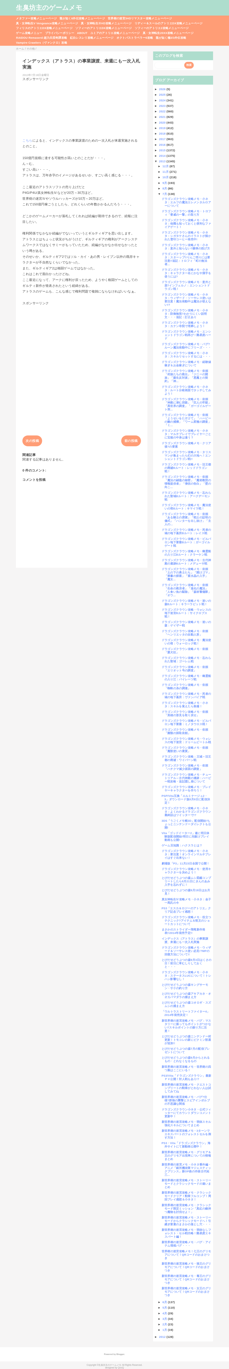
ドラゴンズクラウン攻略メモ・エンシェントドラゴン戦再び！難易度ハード (186, 335)
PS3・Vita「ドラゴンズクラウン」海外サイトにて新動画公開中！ (186, 1144)
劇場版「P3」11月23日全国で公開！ (186, 863)
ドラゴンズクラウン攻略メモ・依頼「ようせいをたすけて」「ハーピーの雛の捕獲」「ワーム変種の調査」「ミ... (186, 420)
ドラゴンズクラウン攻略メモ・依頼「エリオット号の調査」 (185, 668)
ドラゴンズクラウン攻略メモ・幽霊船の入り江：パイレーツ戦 (186, 677)
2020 (162, 122)
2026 (162, 89)
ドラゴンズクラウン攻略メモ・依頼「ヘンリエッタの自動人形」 (185, 632)
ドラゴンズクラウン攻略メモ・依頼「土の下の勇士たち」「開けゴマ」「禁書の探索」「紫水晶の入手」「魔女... (186, 574)
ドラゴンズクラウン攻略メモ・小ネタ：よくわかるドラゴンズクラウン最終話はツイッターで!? (186, 812)
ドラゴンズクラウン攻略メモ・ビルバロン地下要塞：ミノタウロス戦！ (186, 722)
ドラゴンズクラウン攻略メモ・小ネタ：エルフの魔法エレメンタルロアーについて (186, 202)
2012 (162, 1336)
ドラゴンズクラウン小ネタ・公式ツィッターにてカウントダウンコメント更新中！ (186, 1113)
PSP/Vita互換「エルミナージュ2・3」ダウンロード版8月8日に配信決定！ (186, 799)
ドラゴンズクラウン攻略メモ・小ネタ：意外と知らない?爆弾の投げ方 (186, 246)
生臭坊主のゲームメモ (49, 7)
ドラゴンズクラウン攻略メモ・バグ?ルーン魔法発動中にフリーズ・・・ (186, 345)
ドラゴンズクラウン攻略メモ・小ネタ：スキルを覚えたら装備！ (185, 704)
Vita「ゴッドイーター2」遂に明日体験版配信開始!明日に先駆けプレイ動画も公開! (185, 836)
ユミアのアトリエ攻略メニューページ (115, 33)
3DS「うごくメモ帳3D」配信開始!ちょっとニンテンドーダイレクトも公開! (186, 824)
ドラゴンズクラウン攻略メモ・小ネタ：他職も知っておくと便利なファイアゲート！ (186, 223)
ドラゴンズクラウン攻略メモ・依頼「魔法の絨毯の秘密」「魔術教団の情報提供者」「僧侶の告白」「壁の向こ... (186, 482)
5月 (165, 1307)
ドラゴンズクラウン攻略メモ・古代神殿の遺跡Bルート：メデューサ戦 (186, 561)
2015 (162, 150)
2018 (162, 133)
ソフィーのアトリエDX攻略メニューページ (103, 28)
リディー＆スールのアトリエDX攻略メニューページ (169, 23)
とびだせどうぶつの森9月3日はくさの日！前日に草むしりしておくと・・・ (187, 963)
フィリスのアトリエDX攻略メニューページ (44, 28)
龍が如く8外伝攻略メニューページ (82, 18)
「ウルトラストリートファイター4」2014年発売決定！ (186, 1013)
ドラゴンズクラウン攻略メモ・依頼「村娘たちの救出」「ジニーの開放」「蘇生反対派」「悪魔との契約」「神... (185, 376)
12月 (165, 166)
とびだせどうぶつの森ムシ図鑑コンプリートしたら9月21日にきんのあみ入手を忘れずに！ (186, 881)
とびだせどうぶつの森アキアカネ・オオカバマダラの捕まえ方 (186, 995)
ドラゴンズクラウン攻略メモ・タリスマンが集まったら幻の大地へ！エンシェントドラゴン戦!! (186, 455)
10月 (165, 177)
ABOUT (82, 33)
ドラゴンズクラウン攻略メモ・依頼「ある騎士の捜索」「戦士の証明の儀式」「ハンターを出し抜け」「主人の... (186, 519)
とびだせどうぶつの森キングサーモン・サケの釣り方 (185, 986)
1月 (165, 1329)
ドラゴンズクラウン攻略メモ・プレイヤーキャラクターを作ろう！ (186, 788)
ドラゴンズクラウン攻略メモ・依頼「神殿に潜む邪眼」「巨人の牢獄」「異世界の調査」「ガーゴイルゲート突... (186, 404)
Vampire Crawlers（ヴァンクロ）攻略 (41, 42)
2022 (162, 111)
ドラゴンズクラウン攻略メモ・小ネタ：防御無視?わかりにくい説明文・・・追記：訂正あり (185, 314)
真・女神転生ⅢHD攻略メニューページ (106, 23)
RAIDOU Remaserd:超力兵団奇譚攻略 (41, 37)
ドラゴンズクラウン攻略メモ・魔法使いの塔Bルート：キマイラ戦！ (186, 506)
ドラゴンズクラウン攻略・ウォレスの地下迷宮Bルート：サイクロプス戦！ (186, 613)
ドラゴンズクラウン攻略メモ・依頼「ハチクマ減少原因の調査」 (185, 767)
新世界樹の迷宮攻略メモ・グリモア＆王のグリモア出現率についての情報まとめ (186, 1156)
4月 (165, 1313)
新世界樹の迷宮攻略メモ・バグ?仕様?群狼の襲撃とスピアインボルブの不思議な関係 (186, 1100)
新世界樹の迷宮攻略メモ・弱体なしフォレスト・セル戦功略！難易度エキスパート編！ (186, 1233)
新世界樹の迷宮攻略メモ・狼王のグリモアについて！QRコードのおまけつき (186, 1267)
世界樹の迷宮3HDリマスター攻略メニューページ (140, 18)
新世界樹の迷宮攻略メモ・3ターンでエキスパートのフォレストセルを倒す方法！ (186, 1134)
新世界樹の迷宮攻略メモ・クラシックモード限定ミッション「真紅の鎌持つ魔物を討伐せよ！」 (186, 1208)
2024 (162, 100)
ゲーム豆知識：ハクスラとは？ (182, 845)
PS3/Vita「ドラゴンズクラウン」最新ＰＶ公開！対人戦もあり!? (186, 1077)
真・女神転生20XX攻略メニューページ (168, 33)
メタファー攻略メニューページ (36, 18)
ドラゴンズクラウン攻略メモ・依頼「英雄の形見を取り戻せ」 (185, 713)
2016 (162, 144)
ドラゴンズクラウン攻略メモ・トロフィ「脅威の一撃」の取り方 (186, 213)
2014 (162, 155)
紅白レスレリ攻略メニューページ (92, 37)
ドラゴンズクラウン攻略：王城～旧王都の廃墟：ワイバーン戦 (186, 758)
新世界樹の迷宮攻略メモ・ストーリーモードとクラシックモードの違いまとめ (186, 1184)
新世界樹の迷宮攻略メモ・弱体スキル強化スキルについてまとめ (186, 1123)
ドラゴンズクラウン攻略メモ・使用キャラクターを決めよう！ (186, 870)
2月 (165, 1324)
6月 (165, 1302)
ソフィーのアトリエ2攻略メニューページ (162, 28)
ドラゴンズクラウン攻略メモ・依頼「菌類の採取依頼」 (185, 731)
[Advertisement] (81, 108)
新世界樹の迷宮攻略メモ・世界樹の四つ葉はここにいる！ (186, 1068)
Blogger (120, 1354)
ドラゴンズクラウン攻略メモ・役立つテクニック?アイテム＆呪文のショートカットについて (186, 921)
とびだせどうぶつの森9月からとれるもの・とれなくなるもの (186, 1059)
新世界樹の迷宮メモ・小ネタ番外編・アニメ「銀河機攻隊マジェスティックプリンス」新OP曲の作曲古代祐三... (186, 1169)
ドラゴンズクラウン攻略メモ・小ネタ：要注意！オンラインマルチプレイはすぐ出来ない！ (186, 854)
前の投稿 (131, 441)
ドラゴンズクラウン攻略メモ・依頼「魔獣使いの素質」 (185, 749)
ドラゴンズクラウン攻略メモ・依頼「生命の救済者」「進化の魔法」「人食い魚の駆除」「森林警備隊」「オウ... (186, 590)
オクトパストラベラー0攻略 (134, 37)
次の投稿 (32, 441)
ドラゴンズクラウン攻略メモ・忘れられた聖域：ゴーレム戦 (186, 659)
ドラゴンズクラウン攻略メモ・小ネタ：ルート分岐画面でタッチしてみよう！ (186, 390)
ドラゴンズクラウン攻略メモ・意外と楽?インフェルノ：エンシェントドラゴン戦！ (186, 285)
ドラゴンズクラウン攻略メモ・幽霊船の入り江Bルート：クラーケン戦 (186, 553)
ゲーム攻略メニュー (29, 33)
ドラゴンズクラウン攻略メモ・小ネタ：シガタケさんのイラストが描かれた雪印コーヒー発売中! (186, 236)
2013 (162, 161)
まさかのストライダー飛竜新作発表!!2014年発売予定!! (183, 931)
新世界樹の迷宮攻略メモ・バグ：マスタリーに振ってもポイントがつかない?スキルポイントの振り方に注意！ (186, 1025)
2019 (162, 128)
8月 (165, 188)
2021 (162, 116)
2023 (162, 105)
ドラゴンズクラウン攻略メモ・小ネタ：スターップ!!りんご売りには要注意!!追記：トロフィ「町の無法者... (186, 259)
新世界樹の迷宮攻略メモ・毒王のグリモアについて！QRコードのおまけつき (186, 1279)
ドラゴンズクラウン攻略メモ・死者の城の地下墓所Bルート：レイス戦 (186, 531)
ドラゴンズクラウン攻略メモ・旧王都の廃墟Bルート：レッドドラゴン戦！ (186, 468)
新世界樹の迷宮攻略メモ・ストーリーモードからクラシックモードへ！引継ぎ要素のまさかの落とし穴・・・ (186, 1221)
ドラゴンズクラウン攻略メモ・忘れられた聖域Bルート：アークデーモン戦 (186, 496)
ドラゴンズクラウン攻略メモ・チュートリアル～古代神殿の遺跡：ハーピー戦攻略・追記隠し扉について (186, 778)
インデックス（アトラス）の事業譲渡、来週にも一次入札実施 (185, 940)
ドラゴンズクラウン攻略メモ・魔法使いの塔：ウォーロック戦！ (186, 641)
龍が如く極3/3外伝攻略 (171, 37)
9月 (165, 183)
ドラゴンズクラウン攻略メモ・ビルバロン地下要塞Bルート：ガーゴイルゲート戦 (186, 542)
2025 (162, 94)
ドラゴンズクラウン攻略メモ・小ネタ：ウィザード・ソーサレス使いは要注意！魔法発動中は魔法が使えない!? (186, 299)
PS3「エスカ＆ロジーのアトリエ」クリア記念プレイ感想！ (186, 910)
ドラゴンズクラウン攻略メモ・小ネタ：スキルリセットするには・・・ (186, 354)
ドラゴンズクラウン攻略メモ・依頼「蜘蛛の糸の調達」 (185, 686)
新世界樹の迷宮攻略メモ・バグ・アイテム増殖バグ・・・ (186, 1243)
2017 (162, 139)
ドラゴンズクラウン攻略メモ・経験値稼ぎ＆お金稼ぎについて (186, 363)
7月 (165, 194)
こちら (27, 140)
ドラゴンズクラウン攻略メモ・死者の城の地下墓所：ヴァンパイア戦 (186, 695)
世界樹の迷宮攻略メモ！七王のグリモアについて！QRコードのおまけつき (186, 1255)
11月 (165, 171)
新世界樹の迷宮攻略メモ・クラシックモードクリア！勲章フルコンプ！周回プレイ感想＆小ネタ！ (186, 1196)
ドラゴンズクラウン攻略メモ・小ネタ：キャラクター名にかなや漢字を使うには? (186, 273)
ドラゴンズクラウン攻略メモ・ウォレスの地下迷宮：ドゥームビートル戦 (186, 740)
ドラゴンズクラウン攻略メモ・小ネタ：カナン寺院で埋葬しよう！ (185, 324)
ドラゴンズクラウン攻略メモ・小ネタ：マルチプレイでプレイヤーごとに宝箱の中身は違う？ (186, 434)
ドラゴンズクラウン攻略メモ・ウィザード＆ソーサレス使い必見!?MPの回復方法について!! (186, 951)
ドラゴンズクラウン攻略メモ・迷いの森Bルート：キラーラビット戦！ (186, 602)
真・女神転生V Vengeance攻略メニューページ (47, 23)
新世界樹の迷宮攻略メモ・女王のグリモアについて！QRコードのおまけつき (186, 1292)
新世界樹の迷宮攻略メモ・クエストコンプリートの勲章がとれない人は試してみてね (186, 1088)
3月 (165, 1318)
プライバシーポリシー (59, 33)
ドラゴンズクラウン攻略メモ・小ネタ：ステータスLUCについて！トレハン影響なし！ (186, 976)
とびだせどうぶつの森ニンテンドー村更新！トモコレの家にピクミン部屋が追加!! (186, 1040)
